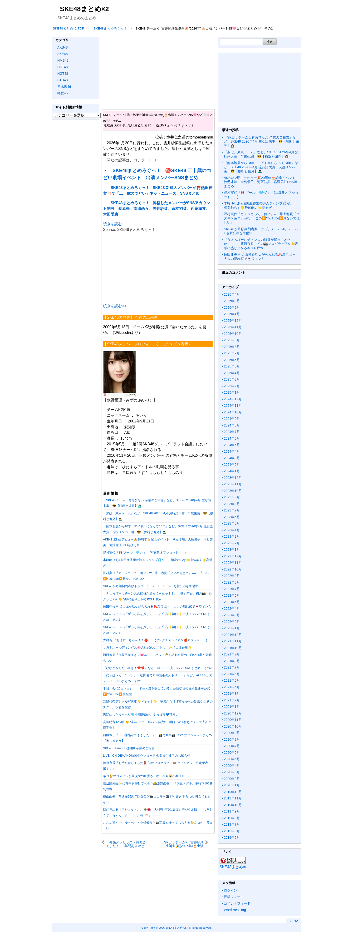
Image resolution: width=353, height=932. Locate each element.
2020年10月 (233, 726)
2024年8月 (232, 425)
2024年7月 (232, 432)
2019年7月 (232, 824)
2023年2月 (232, 543)
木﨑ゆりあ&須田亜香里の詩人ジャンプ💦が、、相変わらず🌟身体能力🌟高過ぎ (260, 205)
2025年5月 (232, 366)
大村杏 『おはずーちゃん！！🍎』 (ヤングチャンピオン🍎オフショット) (155, 640)
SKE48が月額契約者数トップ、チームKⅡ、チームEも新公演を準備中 (150, 586)
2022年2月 (232, 622)
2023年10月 (233, 491)
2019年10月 (233, 805)
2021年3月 (232, 693)
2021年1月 (232, 707)
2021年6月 (232, 674)
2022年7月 (232, 589)
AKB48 (62, 47)
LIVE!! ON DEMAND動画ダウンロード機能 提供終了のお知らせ (146, 755)
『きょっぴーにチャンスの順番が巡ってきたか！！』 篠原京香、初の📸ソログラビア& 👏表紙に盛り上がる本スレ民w (261, 244)
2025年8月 (232, 347)
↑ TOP (294, 921)
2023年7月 (232, 510)
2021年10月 (233, 648)
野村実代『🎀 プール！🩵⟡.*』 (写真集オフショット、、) (144, 552)
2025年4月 (232, 373)
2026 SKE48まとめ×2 (172, 927)
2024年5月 (232, 445)
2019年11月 (233, 798)
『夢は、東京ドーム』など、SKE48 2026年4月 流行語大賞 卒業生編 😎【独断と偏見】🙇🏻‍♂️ (261, 154)
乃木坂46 (64, 87)
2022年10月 (233, 569)
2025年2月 (232, 386)
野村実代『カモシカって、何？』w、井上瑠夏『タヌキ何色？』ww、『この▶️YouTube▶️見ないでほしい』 (262, 218)
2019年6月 (232, 831)
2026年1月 (232, 314)
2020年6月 (232, 752)
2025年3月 (232, 379)
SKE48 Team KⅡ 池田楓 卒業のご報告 (129, 748)
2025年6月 (232, 360)
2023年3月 (232, 536)
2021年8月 (232, 661)
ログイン (230, 890)
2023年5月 (232, 523)
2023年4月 (232, 530)
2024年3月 (232, 458)
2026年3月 (232, 301)
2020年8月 (232, 739)
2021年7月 (232, 667)
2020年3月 (232, 772)
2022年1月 (232, 628)
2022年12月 (233, 556)
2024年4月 (232, 451)
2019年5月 (232, 837)
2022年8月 (232, 582)
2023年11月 (233, 484)
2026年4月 (232, 294)
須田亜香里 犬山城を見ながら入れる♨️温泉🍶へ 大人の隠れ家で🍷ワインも (157, 606)
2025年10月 (233, 334)
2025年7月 (232, 353)
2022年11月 (233, 563)
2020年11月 (233, 720)
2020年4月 (232, 766)
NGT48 (62, 73)
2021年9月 (232, 654)
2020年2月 (232, 779)
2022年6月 (232, 595)
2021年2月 (232, 700)
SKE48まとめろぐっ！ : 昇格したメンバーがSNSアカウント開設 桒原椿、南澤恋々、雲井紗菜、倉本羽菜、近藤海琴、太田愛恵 (156, 208)
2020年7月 (232, 746)
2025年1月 (232, 392)
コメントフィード (237, 903)
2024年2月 (232, 464)
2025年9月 (232, 340)
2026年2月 (232, 307)
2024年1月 (232, 471)
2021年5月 (232, 680)
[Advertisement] (158, 70)
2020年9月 (232, 733)
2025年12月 (233, 320)
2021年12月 (233, 635)
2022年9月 (232, 576)
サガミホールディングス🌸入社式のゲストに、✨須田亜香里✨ (147, 647)
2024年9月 (232, 419)
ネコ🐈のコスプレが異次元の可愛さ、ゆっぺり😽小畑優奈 (144, 776)
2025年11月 (233, 327)
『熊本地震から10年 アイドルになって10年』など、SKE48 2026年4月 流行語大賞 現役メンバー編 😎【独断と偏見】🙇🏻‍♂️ (261, 167)
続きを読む (112, 224)
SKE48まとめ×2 (84, 9)
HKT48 (62, 67)
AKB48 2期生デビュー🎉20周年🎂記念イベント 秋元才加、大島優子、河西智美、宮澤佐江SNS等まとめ (261, 182)
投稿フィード (234, 897)
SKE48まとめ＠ (233, 867)
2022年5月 (232, 602)
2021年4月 (232, 687)
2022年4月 (232, 608)
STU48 (62, 80)
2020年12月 (233, 713)
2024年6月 (232, 438)
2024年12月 (233, 399)
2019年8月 (232, 818)
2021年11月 (233, 641)
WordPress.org (235, 910)
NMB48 (63, 60)
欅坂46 (62, 93)
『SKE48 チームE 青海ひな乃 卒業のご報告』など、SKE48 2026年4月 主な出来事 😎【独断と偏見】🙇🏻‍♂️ (261, 141)
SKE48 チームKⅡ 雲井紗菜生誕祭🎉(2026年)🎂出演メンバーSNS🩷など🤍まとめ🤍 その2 (184, 844)
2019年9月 (232, 811)
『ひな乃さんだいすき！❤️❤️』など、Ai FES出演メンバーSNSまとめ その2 (157, 668)
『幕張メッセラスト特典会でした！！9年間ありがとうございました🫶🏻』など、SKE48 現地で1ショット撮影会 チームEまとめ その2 (126, 844)
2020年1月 (232, 785)
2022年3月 (232, 615)
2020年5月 (232, 759)
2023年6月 (232, 517)
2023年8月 (232, 504)
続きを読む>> (115, 306)
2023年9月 (232, 497)
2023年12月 (233, 478)
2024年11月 (233, 405)
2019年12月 (233, 792)
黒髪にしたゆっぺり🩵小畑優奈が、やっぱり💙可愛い (141, 714)
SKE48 (62, 54)
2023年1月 (232, 549)
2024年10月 (233, 412)
